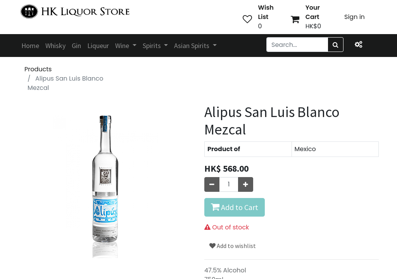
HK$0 (313, 26)
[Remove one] (211, 184)
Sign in (354, 16)
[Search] (335, 44)
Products (38, 69)
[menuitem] (30, 45)
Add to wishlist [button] (232, 246)
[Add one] (245, 184)
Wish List (266, 12)
